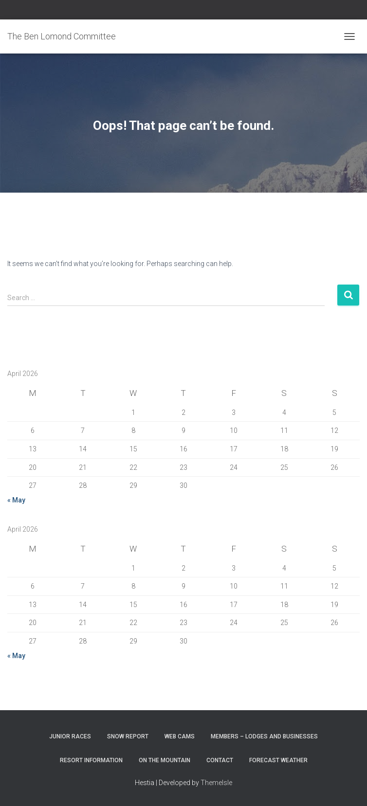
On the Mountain (164, 760)
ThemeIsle (216, 783)
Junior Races (70, 736)
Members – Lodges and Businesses (264, 736)
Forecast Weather (278, 760)
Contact (219, 760)
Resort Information (91, 760)
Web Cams (180, 736)
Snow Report (127, 736)
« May (16, 500)
